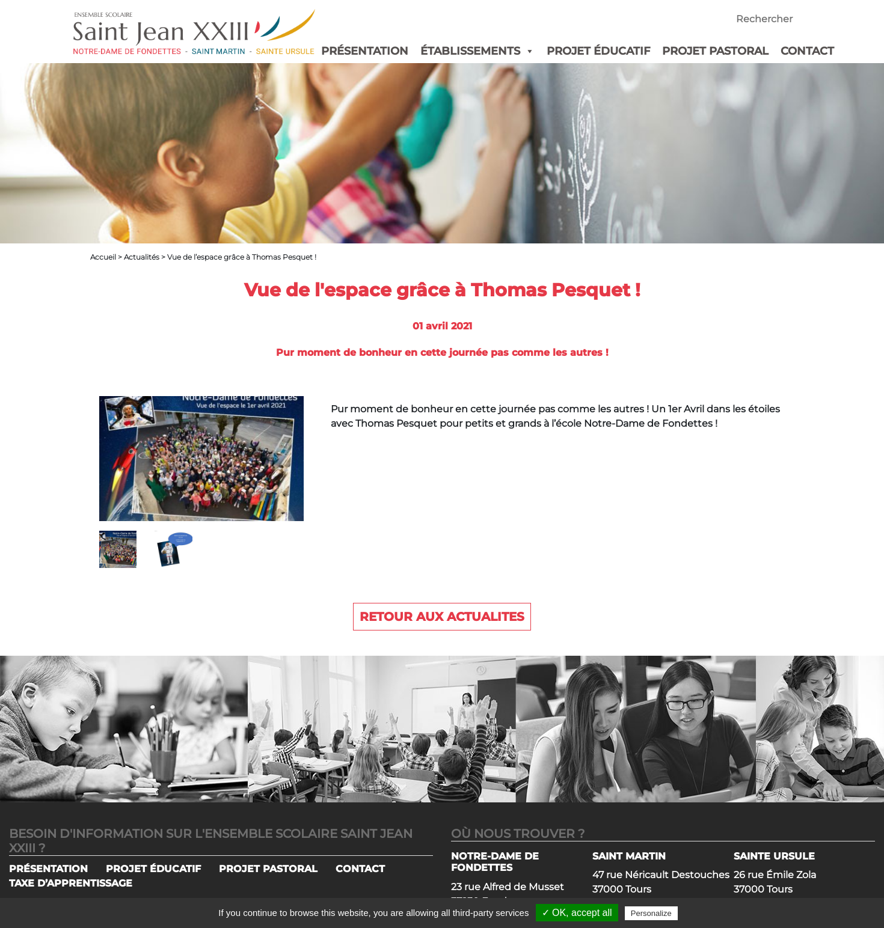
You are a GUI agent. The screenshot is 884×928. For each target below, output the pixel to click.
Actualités (141, 256)
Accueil (103, 256)
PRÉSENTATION (364, 51)
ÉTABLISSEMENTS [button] (477, 51)
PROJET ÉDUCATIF (598, 51)
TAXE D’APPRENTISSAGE (70, 883)
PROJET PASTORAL (715, 51)
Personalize (651, 913)
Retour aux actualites (442, 616)
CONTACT (807, 51)
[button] (527, 51)
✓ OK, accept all (577, 913)
